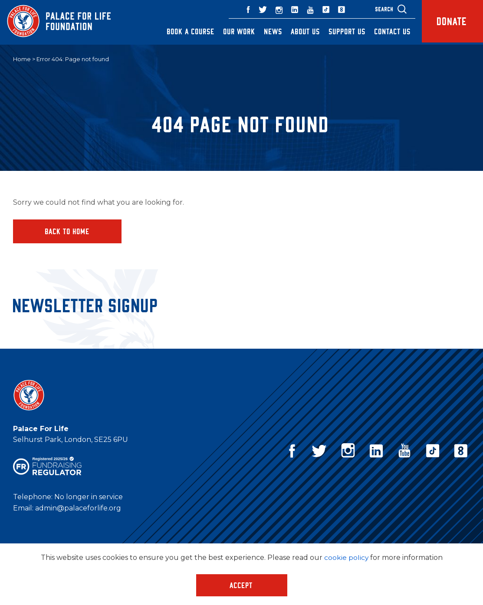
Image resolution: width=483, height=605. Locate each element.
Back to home (67, 231)
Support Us (342, 31)
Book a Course (186, 31)
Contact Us (387, 31)
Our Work (234, 31)
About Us (300, 31)
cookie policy (346, 557)
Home (22, 59)
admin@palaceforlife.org (78, 508)
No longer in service (88, 497)
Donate (450, 22)
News (268, 31)
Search (379, 9)
